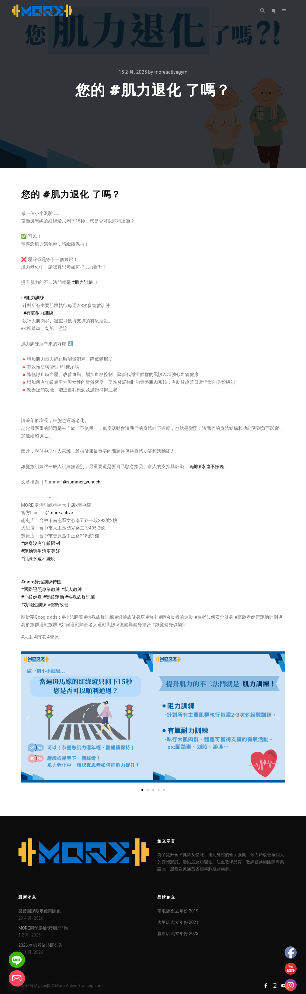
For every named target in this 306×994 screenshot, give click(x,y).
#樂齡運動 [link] (53, 597)
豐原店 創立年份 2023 (177, 933)
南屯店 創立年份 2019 (177, 911)
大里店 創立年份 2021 (177, 922)
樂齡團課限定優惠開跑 (39, 911)
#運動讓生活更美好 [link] (40, 551)
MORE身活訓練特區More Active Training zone (60, 985)
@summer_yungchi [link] (82, 482)
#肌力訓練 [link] (82, 282)
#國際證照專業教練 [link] (40, 589)
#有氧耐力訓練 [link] (38, 313)
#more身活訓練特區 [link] (41, 582)
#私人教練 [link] (71, 589)
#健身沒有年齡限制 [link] (40, 543)
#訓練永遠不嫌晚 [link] (207, 466)
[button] (28, 718)
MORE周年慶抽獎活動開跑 (43, 928)
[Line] (17, 960)
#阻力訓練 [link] (34, 297)
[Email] (17, 978)
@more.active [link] (59, 512)
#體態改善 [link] (58, 604)
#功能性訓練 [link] (33, 604)
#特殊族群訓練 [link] (80, 597)
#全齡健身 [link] (31, 597)
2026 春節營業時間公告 (40, 945)
